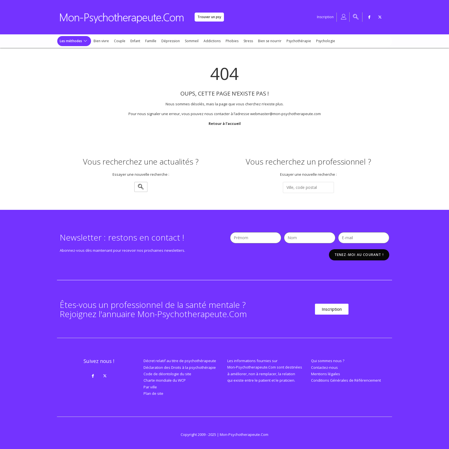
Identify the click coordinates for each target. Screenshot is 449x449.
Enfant (135, 41)
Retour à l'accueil (225, 123)
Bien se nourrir (269, 41)
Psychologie (325, 41)
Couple (119, 41)
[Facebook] (369, 17)
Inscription (325, 17)
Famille (150, 41)
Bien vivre (101, 41)
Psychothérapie (298, 41)
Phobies (232, 41)
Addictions (212, 41)
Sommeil (192, 41)
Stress (248, 41)
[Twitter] (380, 17)
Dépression (170, 41)
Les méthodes (73, 41)
